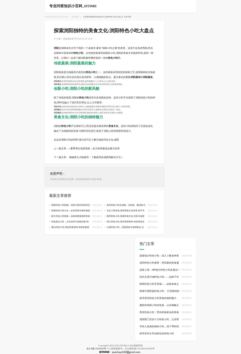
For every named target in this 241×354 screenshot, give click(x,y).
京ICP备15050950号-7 (97, 348)
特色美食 (75, 17)
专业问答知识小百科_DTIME (56, 17)
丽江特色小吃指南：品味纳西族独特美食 (70, 216)
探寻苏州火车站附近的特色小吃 (157, 333)
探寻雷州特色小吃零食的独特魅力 (158, 298)
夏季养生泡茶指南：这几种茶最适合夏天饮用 (95, 148)
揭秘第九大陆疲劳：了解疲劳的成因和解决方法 (95, 157)
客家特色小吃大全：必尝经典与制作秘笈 (70, 210)
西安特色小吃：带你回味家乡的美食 (159, 312)
